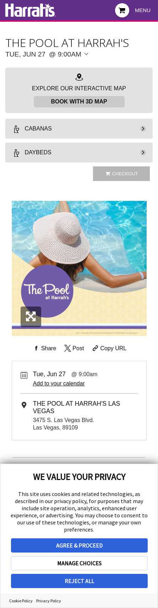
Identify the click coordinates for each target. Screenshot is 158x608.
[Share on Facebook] (44, 348)
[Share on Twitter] (73, 348)
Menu (143, 10)
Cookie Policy (21, 600)
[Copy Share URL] (109, 348)
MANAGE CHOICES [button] (79, 563)
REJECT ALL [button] (79, 581)
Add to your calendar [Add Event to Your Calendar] (59, 383)
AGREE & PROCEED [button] (79, 545)
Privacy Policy (48, 600)
